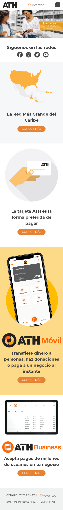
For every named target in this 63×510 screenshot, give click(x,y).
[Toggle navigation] (57, 4)
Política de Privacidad (22, 502)
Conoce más (31, 128)
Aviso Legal (49, 502)
